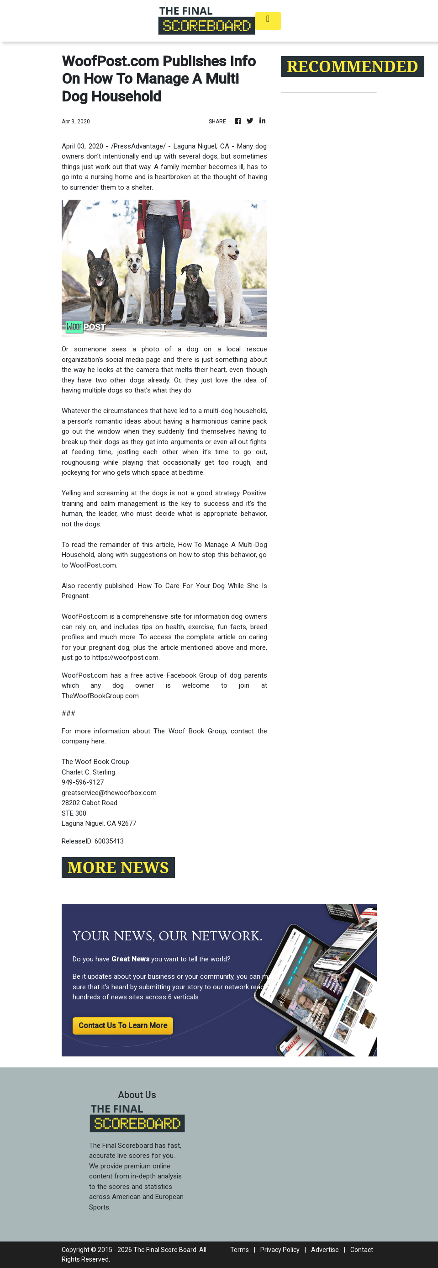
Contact (361, 1249)
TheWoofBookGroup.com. (101, 696)
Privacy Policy (280, 1249)
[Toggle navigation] (268, 21)
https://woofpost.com (125, 657)
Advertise (325, 1249)
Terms (239, 1249)
